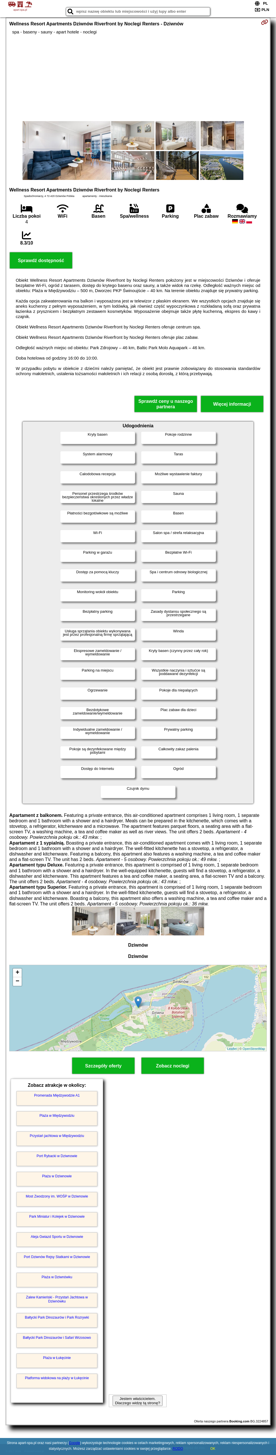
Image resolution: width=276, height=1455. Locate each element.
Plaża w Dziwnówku (57, 1277)
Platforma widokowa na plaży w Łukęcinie (57, 1378)
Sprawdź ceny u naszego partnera (165, 404)
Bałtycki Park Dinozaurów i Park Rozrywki (57, 1317)
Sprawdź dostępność (41, 260)
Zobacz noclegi (172, 1065)
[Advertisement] (138, 77)
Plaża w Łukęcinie (57, 1358)
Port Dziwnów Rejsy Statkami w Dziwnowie (57, 1257)
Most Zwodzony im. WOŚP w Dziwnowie (57, 1196)
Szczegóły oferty (103, 1065)
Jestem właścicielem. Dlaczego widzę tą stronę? (137, 1400)
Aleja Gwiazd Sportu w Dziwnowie (57, 1237)
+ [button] (17, 973)
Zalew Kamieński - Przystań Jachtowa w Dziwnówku (57, 1299)
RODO (178, 1449)
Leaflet (232, 1048)
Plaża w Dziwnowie (57, 1176)
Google (74, 1443)
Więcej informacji (232, 404)
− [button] (17, 981)
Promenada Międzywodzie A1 (57, 1095)
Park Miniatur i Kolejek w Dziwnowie (57, 1217)
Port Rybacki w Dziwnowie (57, 1156)
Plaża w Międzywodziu (57, 1116)
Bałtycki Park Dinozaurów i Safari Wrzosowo (57, 1338)
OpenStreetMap (254, 1048)
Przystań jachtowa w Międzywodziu (57, 1136)
